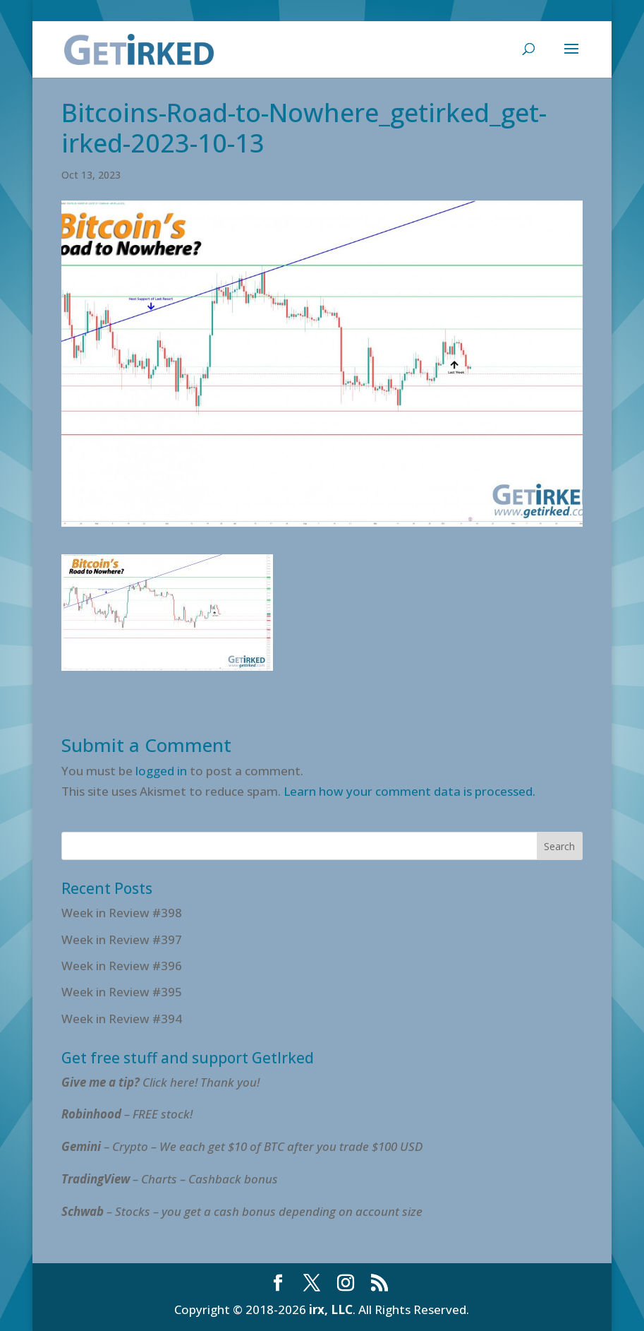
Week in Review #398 (121, 913)
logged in (161, 771)
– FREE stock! (127, 1114)
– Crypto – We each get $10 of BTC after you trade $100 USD (243, 1146)
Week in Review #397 (121, 939)
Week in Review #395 (121, 992)
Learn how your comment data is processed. (409, 791)
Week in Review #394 (121, 1018)
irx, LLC (331, 1309)
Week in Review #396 (121, 965)
